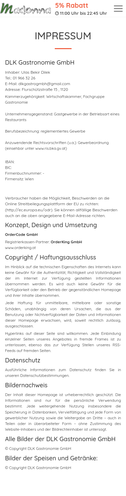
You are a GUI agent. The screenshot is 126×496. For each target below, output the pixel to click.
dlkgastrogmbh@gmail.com (44, 83)
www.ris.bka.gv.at (50, 148)
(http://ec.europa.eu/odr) (28, 209)
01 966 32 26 (24, 77)
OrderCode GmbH (21, 234)
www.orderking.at (20, 247)
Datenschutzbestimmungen (44, 375)
